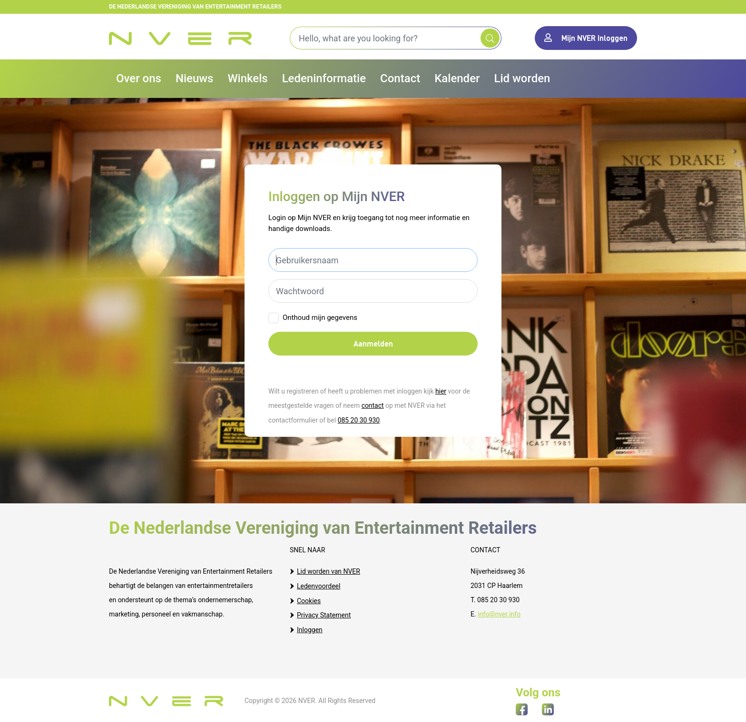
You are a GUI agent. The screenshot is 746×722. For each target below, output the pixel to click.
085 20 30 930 (359, 420)
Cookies (309, 599)
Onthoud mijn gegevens (320, 317)
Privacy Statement (324, 613)
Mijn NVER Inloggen (586, 38)
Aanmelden (373, 343)
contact (373, 405)
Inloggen (310, 628)
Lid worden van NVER (328, 571)
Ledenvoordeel (318, 585)
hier (440, 391)
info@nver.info (499, 613)
